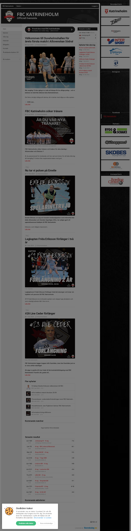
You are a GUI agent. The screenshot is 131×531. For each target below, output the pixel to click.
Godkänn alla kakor (26, 523)
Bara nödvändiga (46, 523)
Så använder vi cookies (42, 518)
